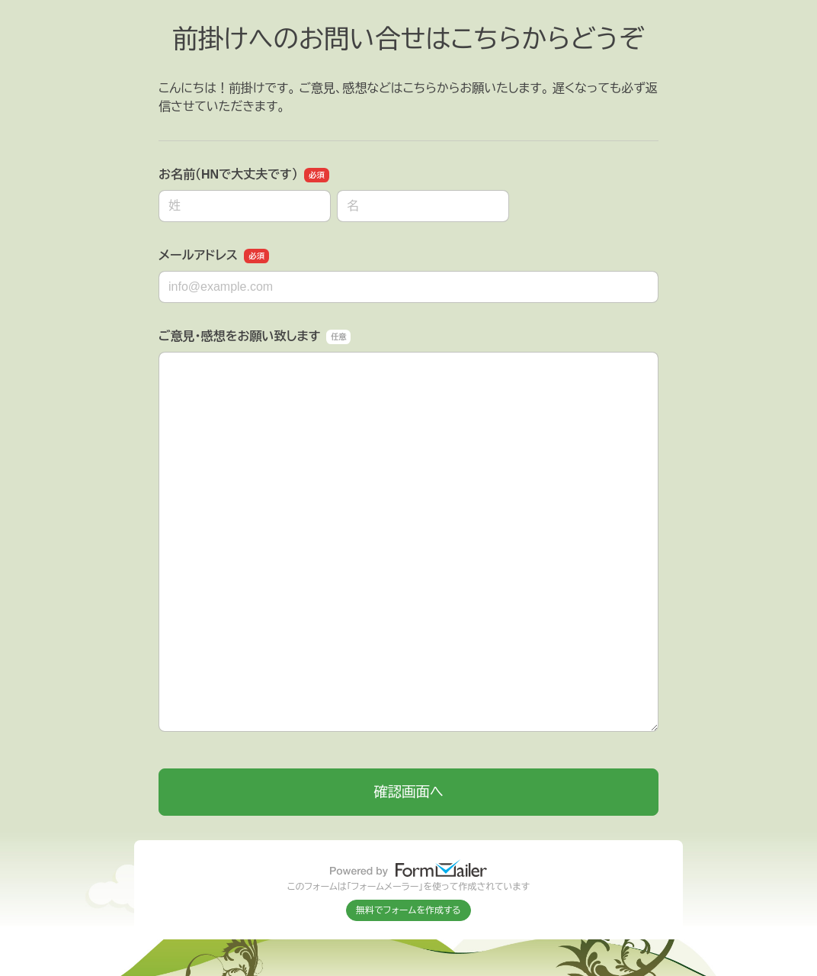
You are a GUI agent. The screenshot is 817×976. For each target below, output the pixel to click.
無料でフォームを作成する (408, 910)
